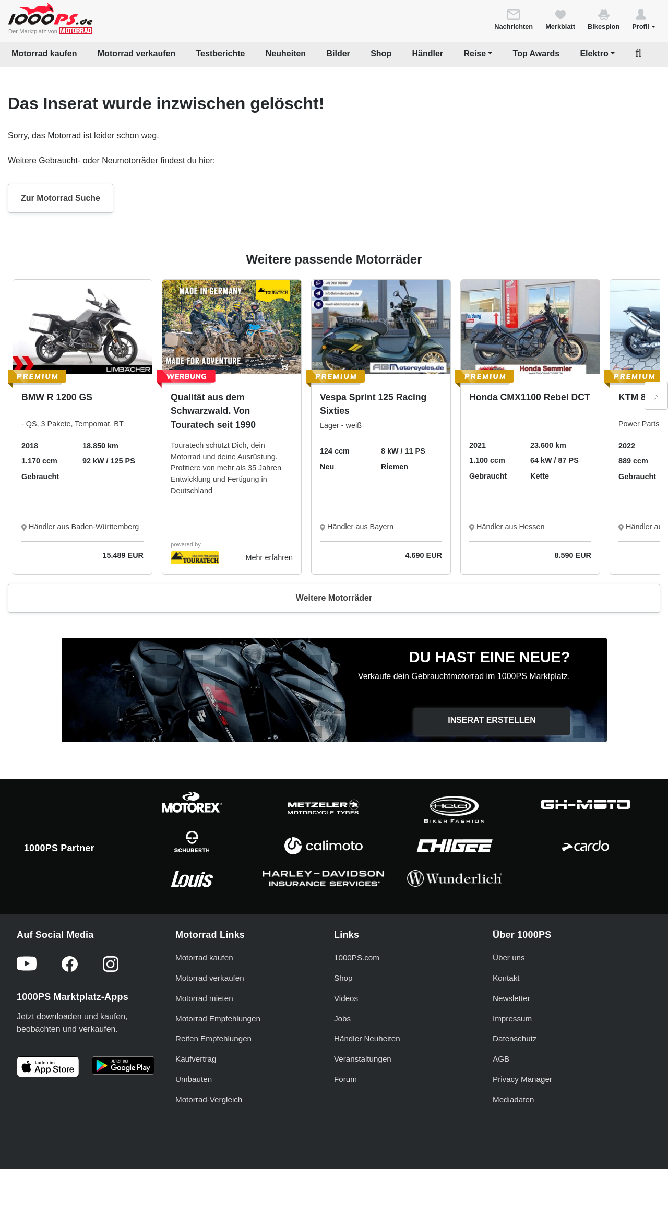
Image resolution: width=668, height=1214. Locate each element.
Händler (428, 53)
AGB (501, 1058)
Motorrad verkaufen (136, 53)
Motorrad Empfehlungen (217, 1018)
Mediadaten (513, 1099)
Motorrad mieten (204, 998)
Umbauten (193, 1079)
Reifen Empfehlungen (213, 1038)
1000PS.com (356, 957)
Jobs (342, 1018)
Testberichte (220, 53)
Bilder (338, 53)
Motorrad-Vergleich (208, 1099)
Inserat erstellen (492, 720)
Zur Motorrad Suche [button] (60, 198)
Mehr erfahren (269, 557)
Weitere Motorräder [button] (334, 597)
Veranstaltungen (362, 1058)
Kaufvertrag (196, 1058)
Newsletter (511, 998)
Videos (346, 998)
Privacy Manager (522, 1079)
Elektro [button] (594, 53)
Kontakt (506, 977)
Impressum (512, 1018)
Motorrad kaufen (44, 53)
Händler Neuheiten (367, 1038)
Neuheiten (286, 53)
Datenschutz (514, 1038)
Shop (381, 53)
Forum (345, 1079)
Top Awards (536, 53)
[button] (644, 19)
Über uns (509, 957)
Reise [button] (474, 53)
